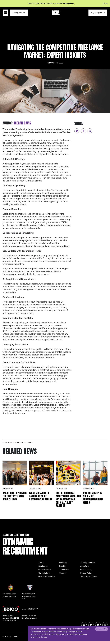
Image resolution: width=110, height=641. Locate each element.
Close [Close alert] (105, 3)
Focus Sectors (44, 570)
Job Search (64, 570)
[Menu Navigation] (5, 13)
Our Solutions (44, 573)
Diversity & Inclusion (46, 576)
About (41, 563)
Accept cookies (101, 629)
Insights (62, 566)
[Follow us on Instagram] (105, 624)
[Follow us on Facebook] (98, 624)
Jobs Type (84, 566)
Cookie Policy (86, 573)
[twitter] (76, 130)
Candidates (43, 566)
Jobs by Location (87, 563)
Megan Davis (22, 123)
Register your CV (98, 12)
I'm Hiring (63, 563)
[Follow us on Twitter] (91, 624)
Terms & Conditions (88, 576)
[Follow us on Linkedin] (84, 624)
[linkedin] (89, 130)
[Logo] (56, 12)
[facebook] (83, 130)
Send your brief (18, 12)
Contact (62, 573)
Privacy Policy (86, 570)
